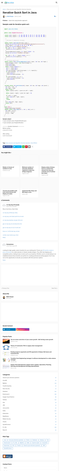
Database (29, 391)
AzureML (29, 380)
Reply (4, 237)
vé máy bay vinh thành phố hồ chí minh (13, 216)
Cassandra (44, 442)
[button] (2, 2)
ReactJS (29, 430)
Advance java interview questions (29, 377)
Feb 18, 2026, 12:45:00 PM (11, 245)
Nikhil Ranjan (10, 296)
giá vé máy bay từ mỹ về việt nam (12, 227)
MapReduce (29, 416)
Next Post (54, 288)
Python (28, 440)
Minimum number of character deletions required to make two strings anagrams (28, 169)
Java (5, 440)
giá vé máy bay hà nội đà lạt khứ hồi (12, 224)
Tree (48, 440)
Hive (29, 402)
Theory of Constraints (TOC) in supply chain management (26, 345)
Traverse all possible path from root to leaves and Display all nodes (10, 192)
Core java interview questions (16, 440)
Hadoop (29, 400)
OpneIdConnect (29, 424)
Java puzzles (29, 408)
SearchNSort (34, 143)
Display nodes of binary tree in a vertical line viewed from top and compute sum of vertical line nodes (48, 170)
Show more (8, 298)
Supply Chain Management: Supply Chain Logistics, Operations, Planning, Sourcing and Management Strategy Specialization (31, 365)
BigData (29, 383)
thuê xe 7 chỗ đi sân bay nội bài (11, 231)
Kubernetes (29, 413)
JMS (29, 405)
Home (4, 9)
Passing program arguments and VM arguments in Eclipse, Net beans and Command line (31, 352)
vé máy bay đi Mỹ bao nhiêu (10, 212)
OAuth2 (29, 422)
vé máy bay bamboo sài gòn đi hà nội (12, 220)
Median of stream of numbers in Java (8, 167)
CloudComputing (29, 386)
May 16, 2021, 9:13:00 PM (11, 206)
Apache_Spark (35, 442)
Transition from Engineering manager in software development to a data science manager (33, 359)
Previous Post (5, 288)
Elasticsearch (29, 394)
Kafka (29, 411)
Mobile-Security (29, 419)
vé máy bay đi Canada (12, 205)
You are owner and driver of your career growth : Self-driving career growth (32, 339)
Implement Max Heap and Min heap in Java (29, 191)
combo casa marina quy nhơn (10, 235)
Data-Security (29, 389)
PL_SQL (29, 427)
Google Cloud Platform (29, 397)
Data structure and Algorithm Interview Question (19, 9)
